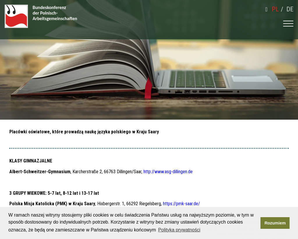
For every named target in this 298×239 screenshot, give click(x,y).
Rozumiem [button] (275, 223)
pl (275, 9)
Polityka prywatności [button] (179, 229)
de (289, 9)
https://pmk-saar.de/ (181, 203)
